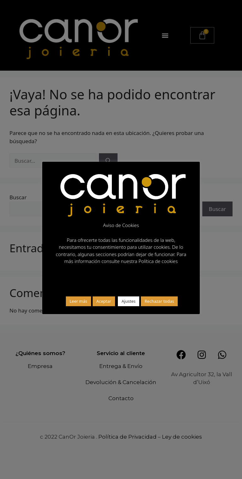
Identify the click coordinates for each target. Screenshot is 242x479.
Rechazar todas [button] (159, 301)
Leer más (78, 301)
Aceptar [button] (103, 301)
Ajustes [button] (128, 301)
